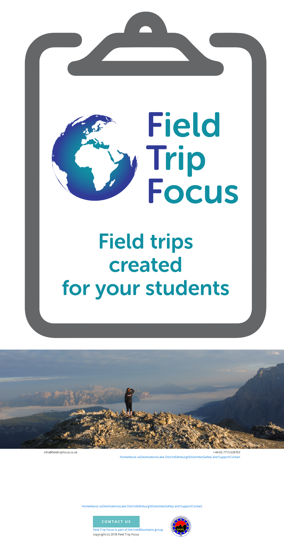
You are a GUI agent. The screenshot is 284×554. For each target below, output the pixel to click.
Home (124, 457)
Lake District (166, 457)
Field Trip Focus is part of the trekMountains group (128, 530)
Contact (235, 457)
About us (134, 457)
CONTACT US (116, 521)
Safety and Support (216, 457)
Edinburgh (182, 457)
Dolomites (196, 457)
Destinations (149, 457)
